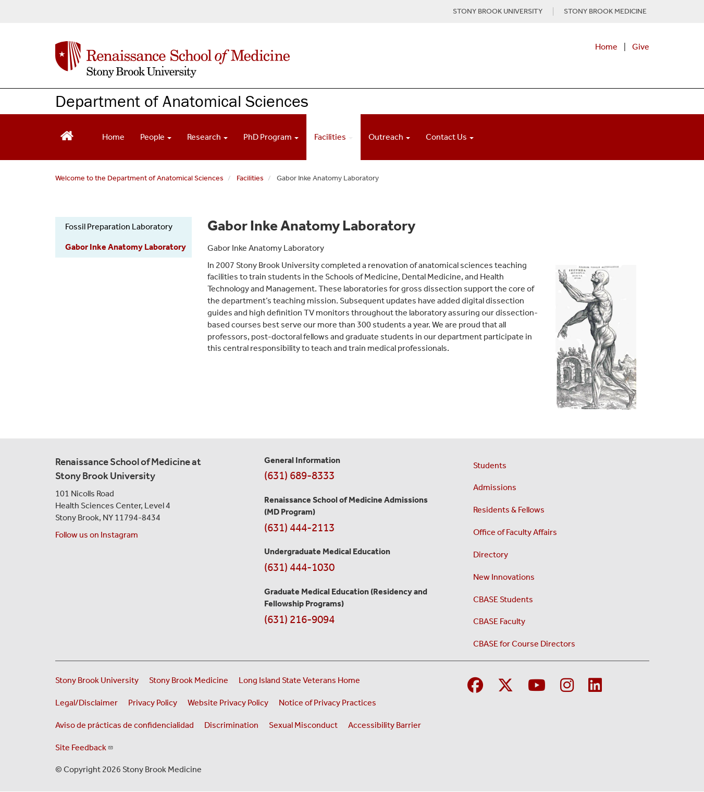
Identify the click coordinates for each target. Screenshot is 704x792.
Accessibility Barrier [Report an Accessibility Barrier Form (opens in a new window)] (384, 725)
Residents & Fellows (509, 510)
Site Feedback (84, 747)
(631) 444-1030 (299, 567)
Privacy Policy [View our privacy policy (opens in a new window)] (152, 703)
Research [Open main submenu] (207, 137)
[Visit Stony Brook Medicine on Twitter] (505, 685)
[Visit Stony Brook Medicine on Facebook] (475, 685)
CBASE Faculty (499, 621)
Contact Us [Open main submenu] (450, 137)
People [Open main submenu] (155, 137)
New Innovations (504, 577)
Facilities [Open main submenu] (333, 137)
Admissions (494, 487)
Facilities (250, 178)
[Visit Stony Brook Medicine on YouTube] (537, 685)
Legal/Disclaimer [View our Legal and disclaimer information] (86, 703)
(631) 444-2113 (299, 527)
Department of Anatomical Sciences (181, 101)
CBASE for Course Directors (524, 644)
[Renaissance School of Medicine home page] (245, 59)
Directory (490, 554)
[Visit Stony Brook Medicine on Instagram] (567, 685)
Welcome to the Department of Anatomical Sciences (139, 178)
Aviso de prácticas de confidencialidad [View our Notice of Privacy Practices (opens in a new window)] (124, 725)
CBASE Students (503, 599)
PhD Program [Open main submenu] (271, 137)
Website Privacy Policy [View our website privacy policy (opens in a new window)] (228, 703)
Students (490, 465)
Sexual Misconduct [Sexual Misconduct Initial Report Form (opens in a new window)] (303, 725)
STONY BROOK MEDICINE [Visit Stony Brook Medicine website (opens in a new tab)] (605, 11)
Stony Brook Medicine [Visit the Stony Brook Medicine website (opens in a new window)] (188, 680)
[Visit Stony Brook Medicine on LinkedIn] (595, 685)
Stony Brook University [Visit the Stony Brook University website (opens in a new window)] (97, 680)
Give (640, 47)
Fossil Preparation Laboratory (118, 226)
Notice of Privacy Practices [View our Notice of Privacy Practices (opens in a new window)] (327, 703)
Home (606, 47)
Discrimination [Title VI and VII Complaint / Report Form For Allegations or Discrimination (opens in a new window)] (231, 725)
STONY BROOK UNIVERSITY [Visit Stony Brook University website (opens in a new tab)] (497, 11)
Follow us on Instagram (96, 535)
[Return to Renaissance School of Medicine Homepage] (66, 135)
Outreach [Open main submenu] (389, 137)
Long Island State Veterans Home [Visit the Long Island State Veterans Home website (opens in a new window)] (299, 680)
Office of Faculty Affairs (515, 532)
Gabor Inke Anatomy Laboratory (125, 247)
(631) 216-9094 (299, 619)
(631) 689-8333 (299, 475)
